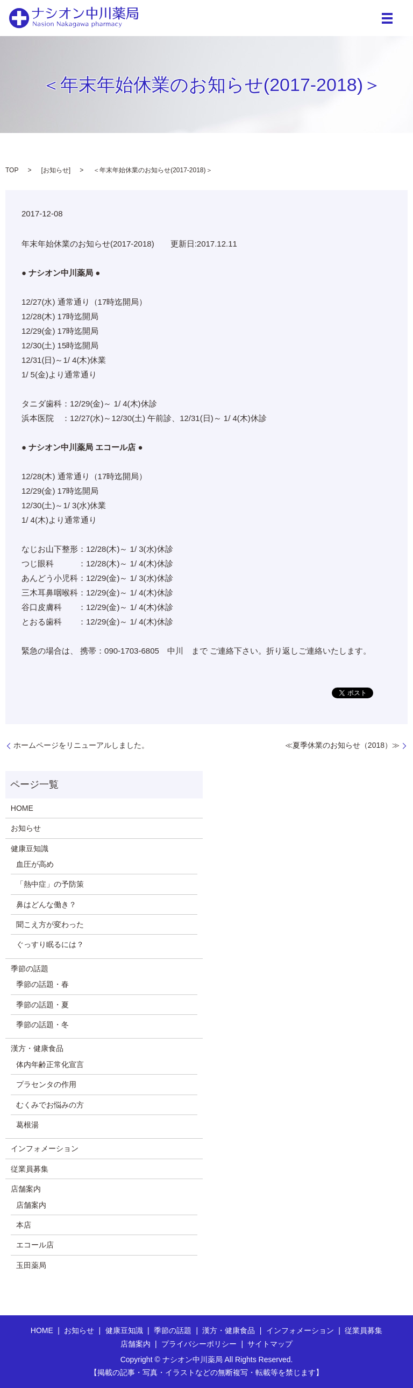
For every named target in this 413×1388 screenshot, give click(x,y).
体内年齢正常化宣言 (50, 1064)
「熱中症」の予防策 (50, 884)
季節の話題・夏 (42, 1004)
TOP (11, 170)
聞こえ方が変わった (50, 924)
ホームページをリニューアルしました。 (81, 745)
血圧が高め (35, 864)
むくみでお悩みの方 (50, 1104)
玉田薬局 (31, 1265)
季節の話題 (29, 968)
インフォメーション (45, 1148)
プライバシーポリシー (199, 1344)
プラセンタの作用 (46, 1084)
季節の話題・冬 (42, 1024)
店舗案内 (26, 1188)
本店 (23, 1225)
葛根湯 (27, 1124)
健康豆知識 (29, 848)
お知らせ (56, 170)
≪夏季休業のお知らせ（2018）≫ (342, 745)
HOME (22, 808)
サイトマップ (270, 1344)
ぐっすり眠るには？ (50, 944)
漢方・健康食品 (37, 1048)
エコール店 (35, 1244)
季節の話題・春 (42, 984)
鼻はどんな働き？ (46, 904)
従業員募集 (29, 1169)
